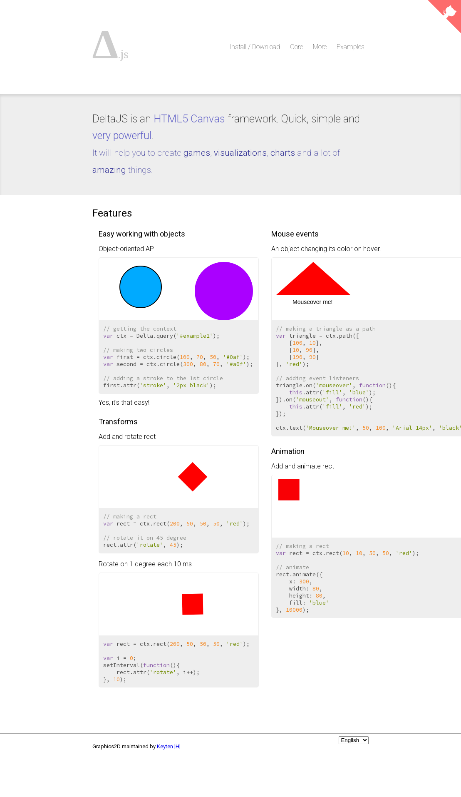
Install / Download (254, 47)
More (320, 47)
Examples (350, 47)
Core (296, 47)
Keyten (165, 746)
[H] (177, 746)
